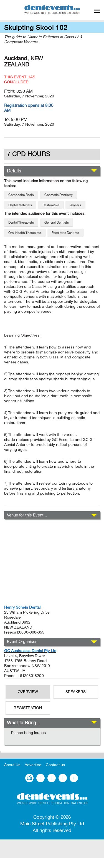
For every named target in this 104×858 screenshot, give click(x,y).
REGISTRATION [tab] (28, 707)
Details (14, 171)
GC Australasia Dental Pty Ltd (30, 650)
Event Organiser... (23, 641)
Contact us (55, 765)
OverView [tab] (28, 691)
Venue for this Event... (27, 515)
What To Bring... (23, 723)
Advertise (33, 765)
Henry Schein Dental (22, 607)
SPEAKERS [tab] (75, 691)
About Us (12, 765)
